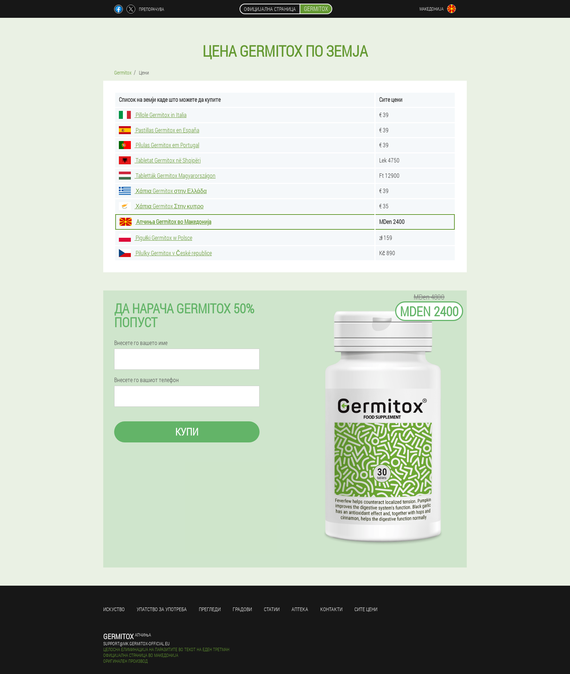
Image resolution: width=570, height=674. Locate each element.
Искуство (114, 609)
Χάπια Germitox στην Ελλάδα (163, 190)
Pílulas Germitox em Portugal (159, 145)
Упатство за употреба (162, 609)
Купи (186, 431)
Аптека (300, 609)
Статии (272, 609)
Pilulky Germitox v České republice (165, 253)
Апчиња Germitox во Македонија (165, 221)
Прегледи (210, 609)
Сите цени (365, 609)
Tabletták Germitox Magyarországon (167, 175)
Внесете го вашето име (141, 343)
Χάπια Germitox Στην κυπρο (161, 206)
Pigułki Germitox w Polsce (155, 237)
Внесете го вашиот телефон (146, 380)
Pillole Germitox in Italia (152, 115)
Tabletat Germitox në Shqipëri (160, 160)
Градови (242, 609)
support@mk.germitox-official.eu (136, 643)
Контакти (331, 609)
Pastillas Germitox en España (159, 130)
